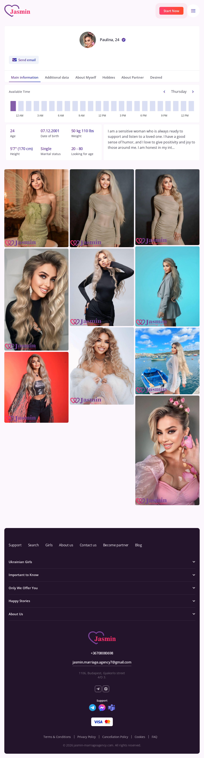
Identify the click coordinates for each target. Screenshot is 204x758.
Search (33, 545)
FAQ (154, 737)
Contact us (88, 545)
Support (15, 545)
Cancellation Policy (115, 737)
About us (66, 545)
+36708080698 (102, 653)
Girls (49, 545)
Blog (138, 545)
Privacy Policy (86, 737)
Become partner (116, 545)
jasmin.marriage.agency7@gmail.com (102, 662)
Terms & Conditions (57, 737)
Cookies (140, 737)
